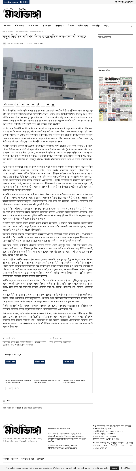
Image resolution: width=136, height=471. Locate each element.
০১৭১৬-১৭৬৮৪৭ (100, 448)
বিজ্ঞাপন (6, 459)
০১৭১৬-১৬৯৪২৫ (112, 439)
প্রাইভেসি (14, 459)
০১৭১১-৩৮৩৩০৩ (107, 434)
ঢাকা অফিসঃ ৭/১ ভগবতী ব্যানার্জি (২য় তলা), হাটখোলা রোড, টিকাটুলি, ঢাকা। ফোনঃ (113, 444)
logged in (19, 408)
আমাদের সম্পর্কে (27, 459)
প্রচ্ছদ (7, 25)
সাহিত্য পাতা (83, 25)
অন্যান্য (106, 25)
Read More (125, 468)
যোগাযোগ (40, 459)
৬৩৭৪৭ (120, 431)
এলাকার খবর (32, 25)
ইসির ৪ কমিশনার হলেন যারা (60, 342)
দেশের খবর (46, 25)
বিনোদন (71, 25)
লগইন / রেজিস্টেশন (124, 2)
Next (16, 388)
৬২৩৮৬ (113, 431)
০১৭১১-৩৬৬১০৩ (111, 436)
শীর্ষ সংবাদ (19, 25)
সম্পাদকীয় (96, 25)
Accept (114, 468)
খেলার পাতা (59, 25)
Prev (9, 388)
